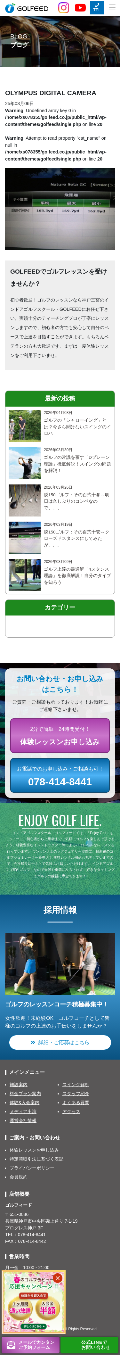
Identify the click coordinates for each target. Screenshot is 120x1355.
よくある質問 (75, 1102)
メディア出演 (23, 1111)
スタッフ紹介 (75, 1093)
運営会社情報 (23, 1120)
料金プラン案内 (25, 1093)
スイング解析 (75, 1084)
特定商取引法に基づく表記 (36, 1158)
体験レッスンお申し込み (34, 1150)
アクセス (71, 1111)
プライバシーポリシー (32, 1167)
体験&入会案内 (24, 1102)
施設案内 (19, 1084)
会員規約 (19, 1176)
